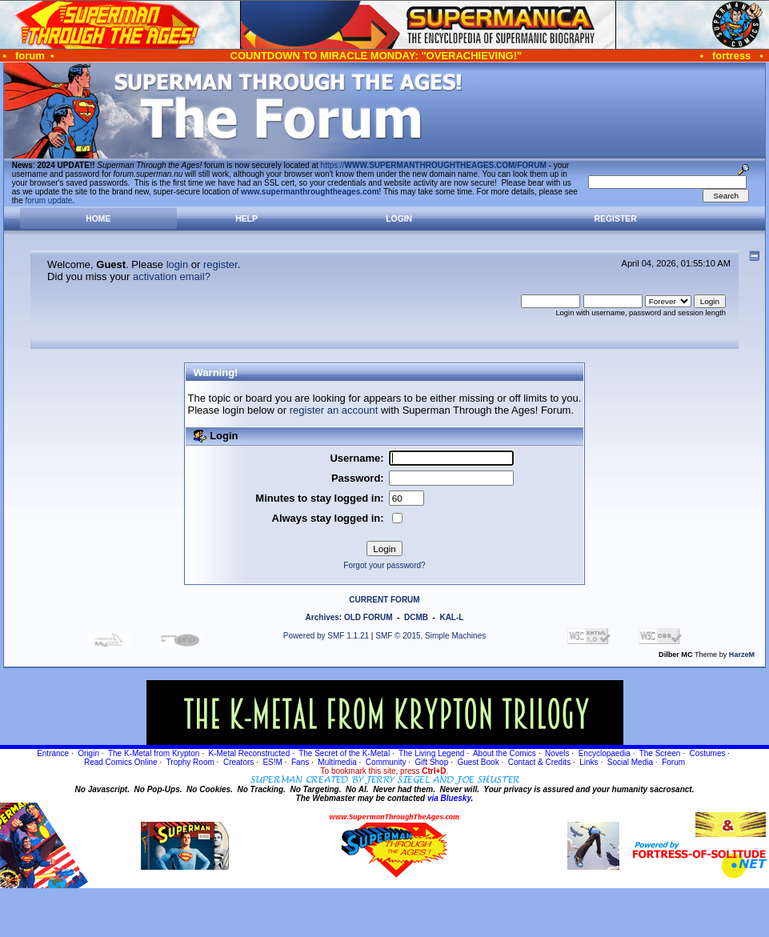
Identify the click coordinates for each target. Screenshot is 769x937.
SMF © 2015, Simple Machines (430, 635)
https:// (434, 165)
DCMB (416, 617)
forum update (49, 200)
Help (246, 218)
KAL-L (451, 617)
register (220, 264)
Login (399, 218)
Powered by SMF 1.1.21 (326, 635)
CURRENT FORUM (384, 599)
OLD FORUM (368, 617)
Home (98, 218)
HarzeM (742, 655)
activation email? (171, 276)
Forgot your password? (384, 565)
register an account (334, 410)
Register (616, 218)
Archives (322, 617)
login (177, 264)
